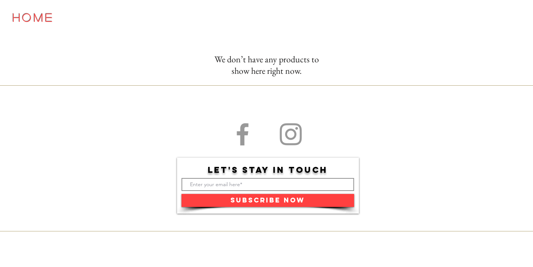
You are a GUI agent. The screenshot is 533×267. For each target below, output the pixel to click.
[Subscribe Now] (267, 200)
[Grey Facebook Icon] (242, 134)
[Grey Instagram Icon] (291, 134)
